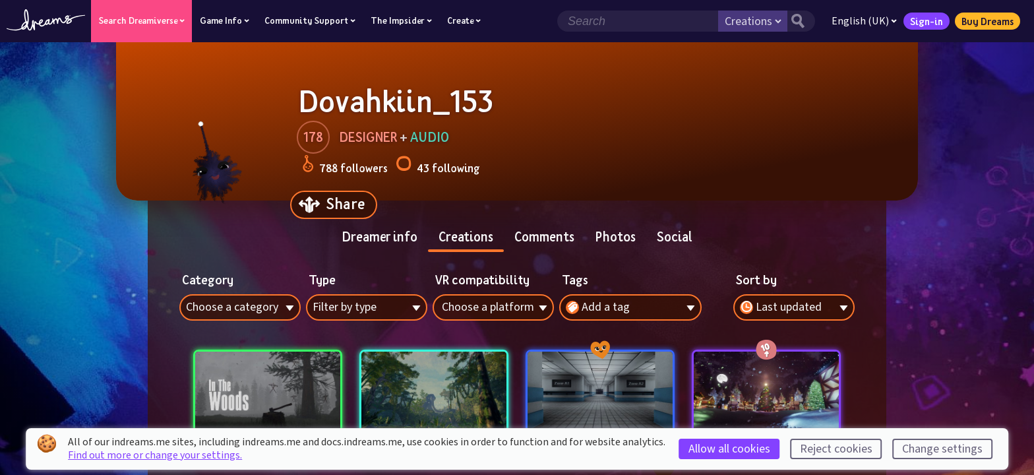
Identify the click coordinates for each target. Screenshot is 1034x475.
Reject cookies (836, 449)
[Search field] (637, 21)
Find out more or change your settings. (155, 455)
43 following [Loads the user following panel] (437, 165)
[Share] (333, 205)
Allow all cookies (729, 449)
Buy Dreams (987, 21)
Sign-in (926, 21)
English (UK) (864, 21)
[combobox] (794, 307)
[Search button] (801, 21)
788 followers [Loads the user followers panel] (345, 165)
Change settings (942, 449)
